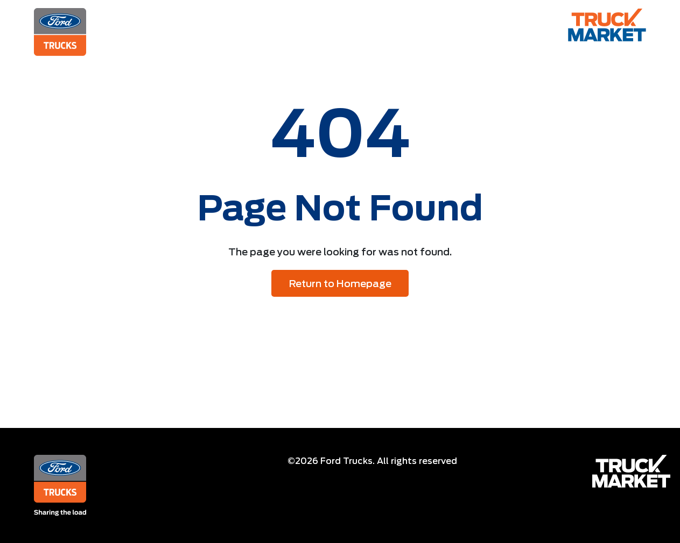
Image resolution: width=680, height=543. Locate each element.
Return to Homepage (340, 283)
